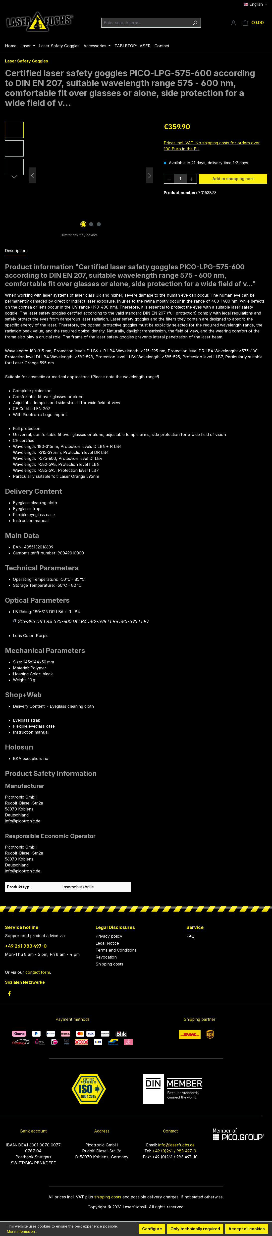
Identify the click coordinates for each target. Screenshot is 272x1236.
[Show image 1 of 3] (83, 224)
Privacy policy (109, 936)
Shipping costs (109, 964)
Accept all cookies (246, 1228)
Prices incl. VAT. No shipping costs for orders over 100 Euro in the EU (212, 145)
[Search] (195, 23)
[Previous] (32, 175)
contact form (37, 972)
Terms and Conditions (116, 950)
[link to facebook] (9, 993)
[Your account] (233, 23)
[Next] (150, 175)
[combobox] (145, 23)
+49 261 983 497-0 (26, 946)
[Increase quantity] (191, 179)
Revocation (106, 957)
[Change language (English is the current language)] (255, 4)
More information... (22, 1231)
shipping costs (107, 1196)
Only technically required (195, 1228)
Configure (152, 1228)
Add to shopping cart (233, 178)
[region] (79, 175)
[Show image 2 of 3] (91, 224)
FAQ (190, 936)
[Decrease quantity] (169, 179)
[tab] (15, 250)
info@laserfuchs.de (176, 1144)
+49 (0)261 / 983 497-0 (174, 1150)
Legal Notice (107, 943)
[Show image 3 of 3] (99, 224)
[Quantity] (180, 179)
